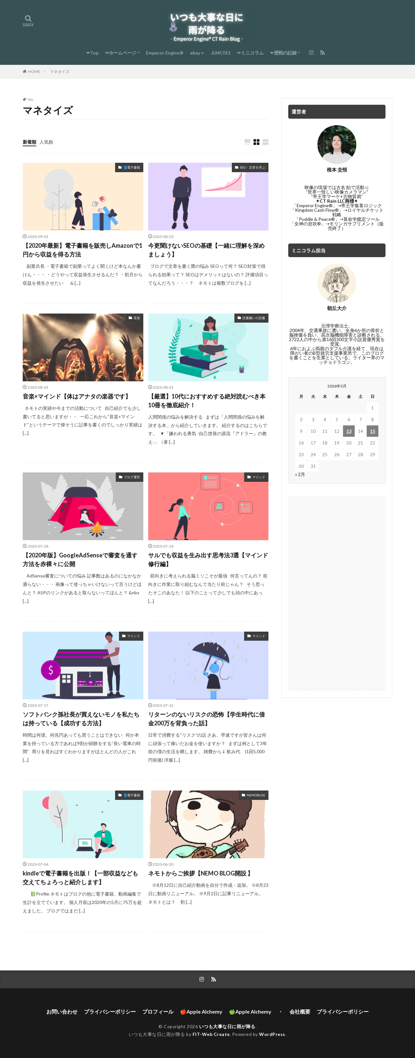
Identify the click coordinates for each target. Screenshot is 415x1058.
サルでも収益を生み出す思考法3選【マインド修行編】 (208, 559)
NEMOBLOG (256, 795)
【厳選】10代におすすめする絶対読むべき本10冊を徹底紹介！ (207, 401)
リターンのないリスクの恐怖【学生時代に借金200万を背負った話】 (206, 719)
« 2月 (300, 474)
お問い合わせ (61, 1011)
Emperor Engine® (165, 52)
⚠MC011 (221, 52)
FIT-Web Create (211, 1034)
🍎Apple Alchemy (201, 1011)
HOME (34, 71)
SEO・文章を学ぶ (252, 167)
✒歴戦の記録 (283, 52)
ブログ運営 (132, 477)
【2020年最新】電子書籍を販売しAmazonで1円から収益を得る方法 (82, 250)
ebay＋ (197, 52)
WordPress (272, 1034)
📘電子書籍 (131, 167)
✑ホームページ (120, 52)
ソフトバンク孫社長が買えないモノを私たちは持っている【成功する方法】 (81, 719)
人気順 (46, 142)
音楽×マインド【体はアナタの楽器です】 (77, 396)
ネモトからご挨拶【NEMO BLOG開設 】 (200, 873)
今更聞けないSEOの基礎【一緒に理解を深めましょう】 (206, 250)
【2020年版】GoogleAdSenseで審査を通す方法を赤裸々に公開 (80, 559)
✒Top (92, 52)
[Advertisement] (336, 593)
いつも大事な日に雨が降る (227, 1026)
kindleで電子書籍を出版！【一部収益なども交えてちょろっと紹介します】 (80, 878)
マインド (258, 477)
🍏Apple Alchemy (250, 1011)
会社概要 (300, 1011)
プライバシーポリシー (110, 1011)
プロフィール (157, 1011)
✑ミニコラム (250, 52)
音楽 (137, 318)
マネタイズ (59, 71)
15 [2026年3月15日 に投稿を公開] (372, 431)
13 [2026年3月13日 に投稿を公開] (348, 431)
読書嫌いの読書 (254, 318)
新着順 (29, 142)
